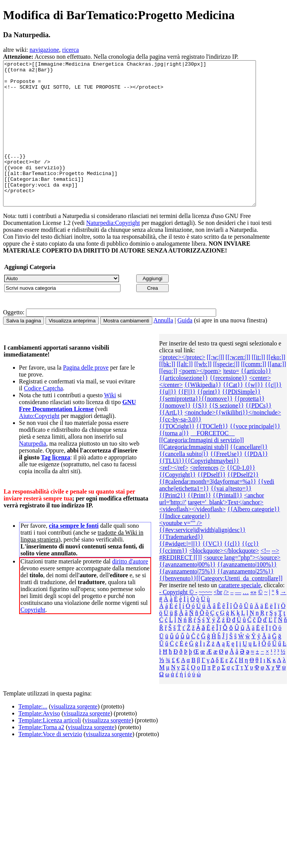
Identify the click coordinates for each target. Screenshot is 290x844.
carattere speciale (239, 614)
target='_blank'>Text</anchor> (226, 531)
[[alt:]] (185, 393)
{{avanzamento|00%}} (187, 593)
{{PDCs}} (259, 434)
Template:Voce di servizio (50, 763)
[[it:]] (258, 386)
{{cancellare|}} (249, 475)
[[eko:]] (276, 386)
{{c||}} (273, 413)
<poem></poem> (200, 399)
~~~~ (205, 621)
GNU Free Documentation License (77, 434)
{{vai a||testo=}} (230, 517)
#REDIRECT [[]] (180, 586)
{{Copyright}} (177, 503)
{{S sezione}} (226, 434)
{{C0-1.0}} (240, 496)
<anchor (254, 524)
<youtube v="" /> (180, 551)
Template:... (32, 735)
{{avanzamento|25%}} (245, 600)
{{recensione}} (229, 406)
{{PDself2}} (243, 503)
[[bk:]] (167, 393)
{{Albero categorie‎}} (253, 538)
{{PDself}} (211, 503)
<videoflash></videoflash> (192, 538)
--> (275, 579)
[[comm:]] (253, 393)
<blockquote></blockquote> (224, 579)
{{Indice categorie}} (184, 545)
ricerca (70, 49)
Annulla (163, 349)
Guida (185, 349)
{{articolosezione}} (183, 406)
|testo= (231, 399)
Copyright (33, 638)
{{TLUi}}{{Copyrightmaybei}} (199, 489)
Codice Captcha (43, 417)
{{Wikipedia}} (203, 413)
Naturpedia (32, 472)
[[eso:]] (168, 399)
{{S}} (199, 434)
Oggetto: (13, 341)
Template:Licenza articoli (49, 749)
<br (217, 621)
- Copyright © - (178, 621)
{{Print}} (199, 524)
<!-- (265, 579)
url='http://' (172, 531)
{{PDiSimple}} (241, 420)
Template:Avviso (39, 742)
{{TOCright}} (177, 455)
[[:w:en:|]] (238, 386)
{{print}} (208, 420)
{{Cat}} (233, 413)
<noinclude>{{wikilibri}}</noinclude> (232, 441)
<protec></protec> (182, 386)
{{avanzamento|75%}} (187, 600)
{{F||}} (187, 420)
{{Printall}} (228, 524)
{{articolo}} (256, 399)
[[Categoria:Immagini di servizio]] (201, 469)
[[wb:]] (203, 393)
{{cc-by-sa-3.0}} (180, 448)
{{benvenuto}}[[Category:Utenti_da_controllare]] (220, 607)
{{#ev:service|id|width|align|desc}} (202, 558)
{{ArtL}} (171, 441)
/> (222, 496)
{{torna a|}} (174, 462)
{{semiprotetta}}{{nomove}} (196, 427)
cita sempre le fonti (74, 554)
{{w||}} (253, 413)
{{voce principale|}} (255, 455)
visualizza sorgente (74, 735)
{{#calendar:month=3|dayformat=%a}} (207, 510)
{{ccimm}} (173, 579)
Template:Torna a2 (41, 756)
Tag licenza (55, 486)
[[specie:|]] (226, 393)
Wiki (110, 424)
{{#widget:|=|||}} (180, 572)
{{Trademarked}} (181, 565)
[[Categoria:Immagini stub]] (193, 475)
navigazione (44, 49)
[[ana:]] (277, 393)
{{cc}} (250, 572)
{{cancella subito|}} (184, 482)
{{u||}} (167, 420)
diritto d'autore (130, 590)
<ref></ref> (173, 496)
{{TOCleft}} (212, 455)
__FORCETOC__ (213, 462)
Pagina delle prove (86, 396)
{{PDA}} (256, 482)
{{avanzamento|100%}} (247, 593)
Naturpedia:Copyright (113, 251)
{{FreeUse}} (226, 482)
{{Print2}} (172, 524)
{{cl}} (232, 572)
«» (253, 621)
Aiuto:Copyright (39, 444)
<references (204, 496)
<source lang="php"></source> (241, 586)
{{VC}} (212, 572)
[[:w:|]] (215, 386)
